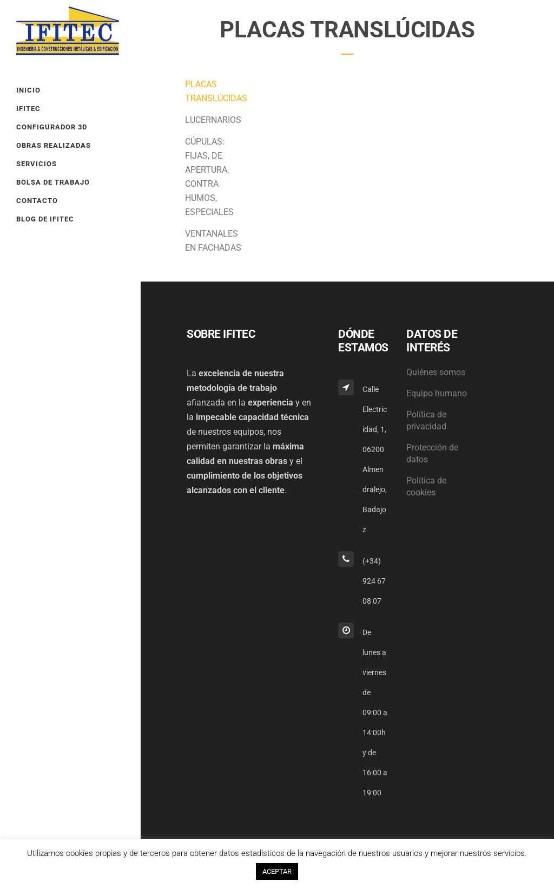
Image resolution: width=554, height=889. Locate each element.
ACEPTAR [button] (277, 871)
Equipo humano (436, 393)
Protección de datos (432, 453)
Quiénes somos (435, 372)
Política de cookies (426, 486)
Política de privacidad (426, 420)
